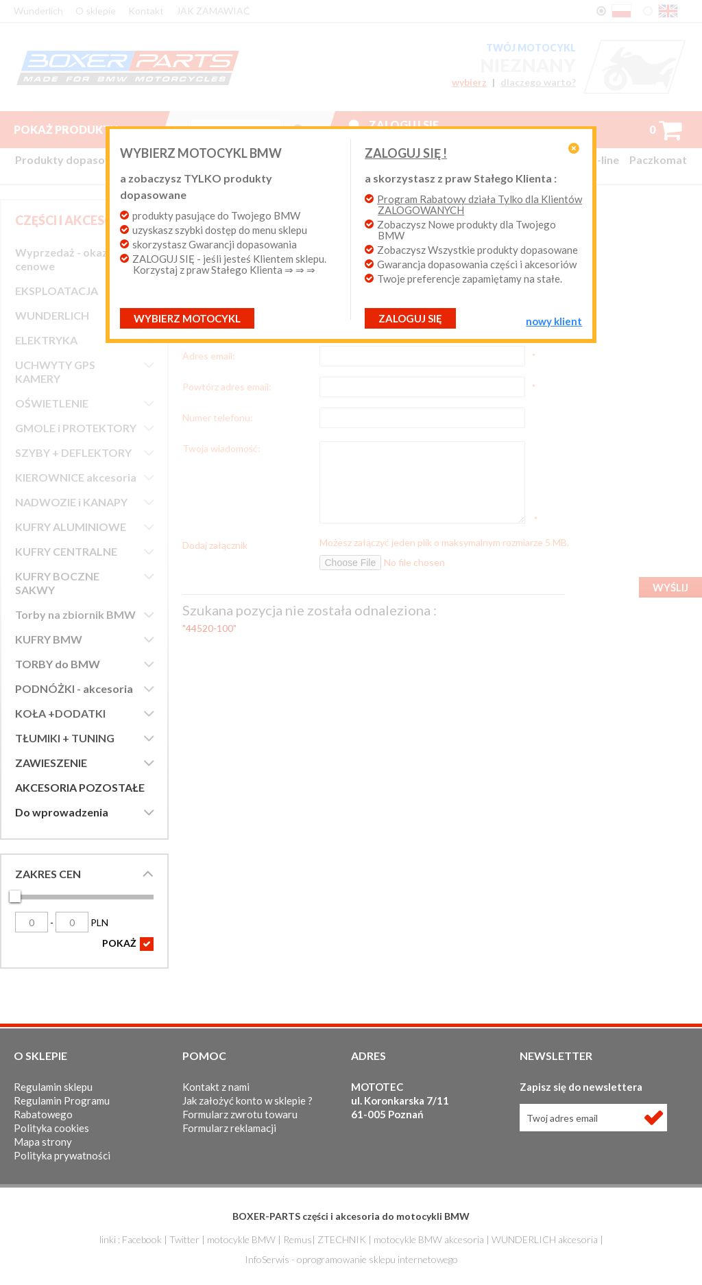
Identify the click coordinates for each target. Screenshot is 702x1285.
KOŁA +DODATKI (60, 713)
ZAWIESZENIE (51, 762)
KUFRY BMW (48, 639)
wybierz (469, 82)
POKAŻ (128, 944)
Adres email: (208, 355)
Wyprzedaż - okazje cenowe (66, 259)
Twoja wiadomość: (221, 448)
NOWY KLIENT (554, 321)
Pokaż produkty (77, 129)
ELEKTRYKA (46, 339)
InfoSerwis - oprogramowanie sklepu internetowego (351, 1259)
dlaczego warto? (538, 82)
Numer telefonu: (217, 417)
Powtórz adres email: (226, 386)
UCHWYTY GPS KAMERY (55, 371)
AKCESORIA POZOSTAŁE (80, 787)
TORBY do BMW (57, 663)
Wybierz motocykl (187, 318)
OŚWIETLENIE (51, 403)
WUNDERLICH (52, 315)
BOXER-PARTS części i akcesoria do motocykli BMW (351, 1216)
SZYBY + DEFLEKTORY (73, 452)
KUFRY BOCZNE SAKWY (57, 582)
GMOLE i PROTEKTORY (75, 427)
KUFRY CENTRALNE (66, 551)
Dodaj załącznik (214, 544)
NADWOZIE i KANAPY (71, 501)
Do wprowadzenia (61, 811)
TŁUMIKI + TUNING (64, 737)
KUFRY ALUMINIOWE (70, 526)
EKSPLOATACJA (56, 290)
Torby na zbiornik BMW (75, 614)
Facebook (142, 1239)
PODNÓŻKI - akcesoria (74, 688)
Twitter (184, 1239)
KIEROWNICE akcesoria (75, 477)
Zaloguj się (404, 124)
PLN (82, 922)
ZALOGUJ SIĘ (410, 318)
